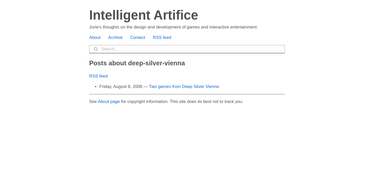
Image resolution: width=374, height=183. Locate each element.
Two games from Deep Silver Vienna (184, 86)
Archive (115, 37)
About (94, 37)
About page (109, 101)
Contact (137, 37)
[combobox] (187, 49)
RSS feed (162, 37)
